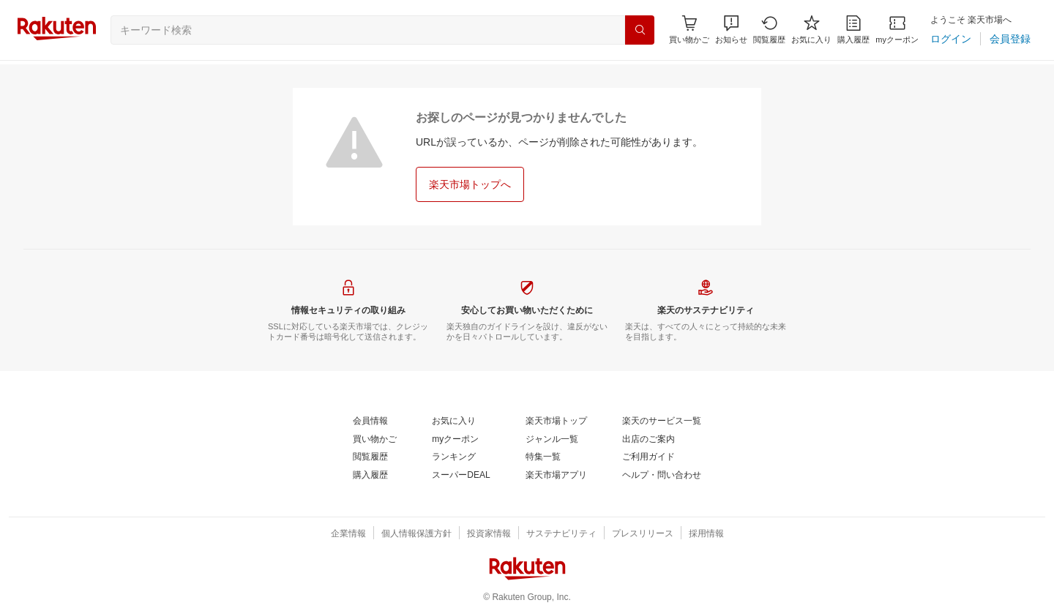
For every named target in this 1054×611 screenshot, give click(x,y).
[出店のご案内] (648, 440)
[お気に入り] (811, 30)
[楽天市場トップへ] (470, 184)
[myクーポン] (897, 30)
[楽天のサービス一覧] (661, 421)
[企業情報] (348, 534)
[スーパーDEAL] (461, 475)
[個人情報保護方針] (416, 534)
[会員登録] (1010, 38)
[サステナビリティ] (561, 534)
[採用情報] (706, 534)
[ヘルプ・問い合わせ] (661, 475)
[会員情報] (370, 421)
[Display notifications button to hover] (689, 30)
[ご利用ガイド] (648, 457)
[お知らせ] (731, 30)
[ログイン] (950, 38)
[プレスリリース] (642, 534)
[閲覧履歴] (769, 30)
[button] (731, 30)
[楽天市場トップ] (556, 421)
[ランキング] (454, 457)
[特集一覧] (543, 457)
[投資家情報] (489, 534)
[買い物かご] (375, 440)
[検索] (639, 30)
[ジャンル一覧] (552, 440)
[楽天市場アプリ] (556, 475)
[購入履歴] (853, 30)
